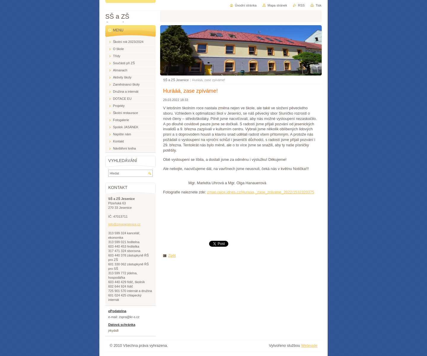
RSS (301, 5)
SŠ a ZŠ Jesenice (176, 80)
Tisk (318, 5)
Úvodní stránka (245, 5)
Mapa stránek (277, 5)
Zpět (172, 255)
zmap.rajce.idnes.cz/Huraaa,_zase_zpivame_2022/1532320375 (260, 192)
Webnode (309, 345)
